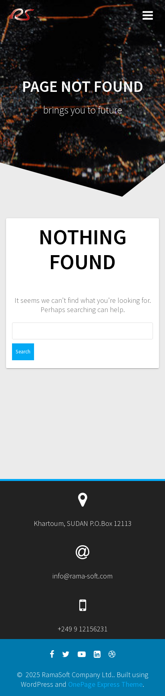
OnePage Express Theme (105, 684)
